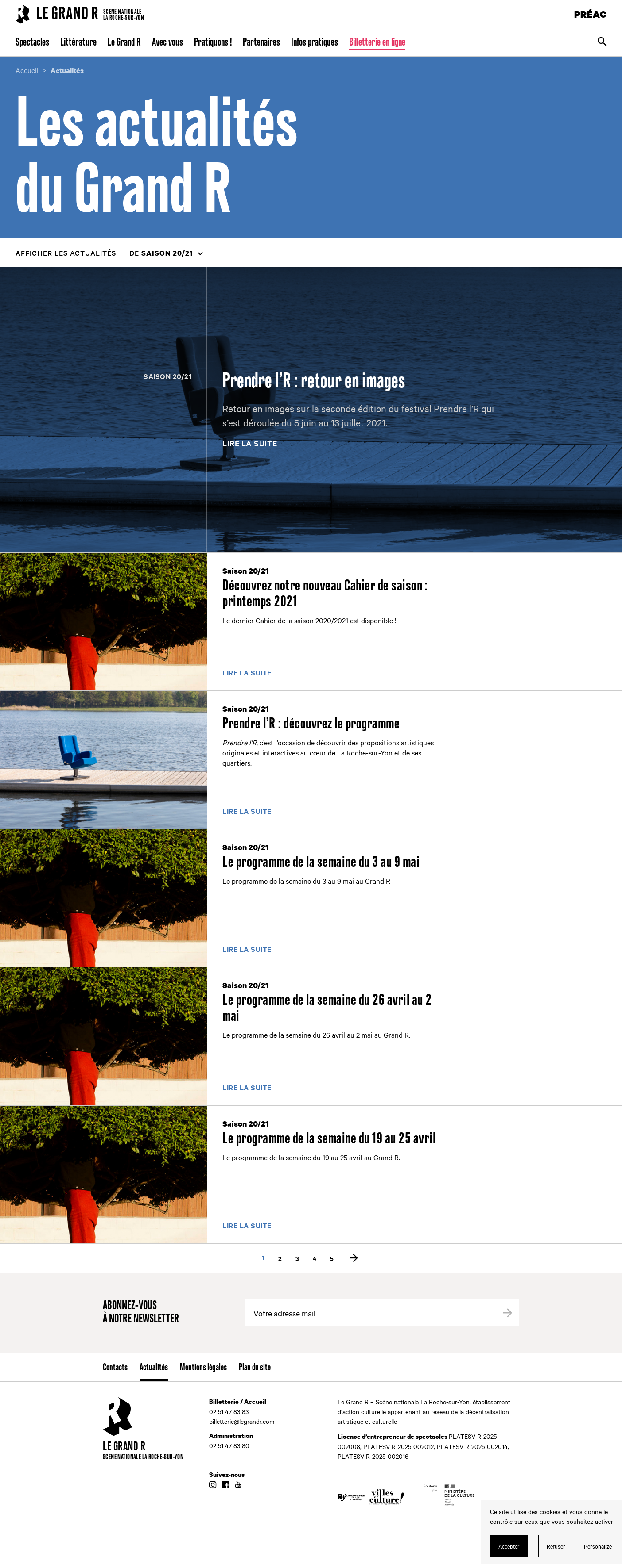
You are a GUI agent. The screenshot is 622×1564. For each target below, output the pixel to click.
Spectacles (32, 42)
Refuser (556, 1546)
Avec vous (167, 42)
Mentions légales (203, 1367)
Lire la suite (249, 443)
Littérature (78, 42)
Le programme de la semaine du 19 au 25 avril (328, 1139)
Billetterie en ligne (377, 42)
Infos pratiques (314, 42)
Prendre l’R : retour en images (313, 381)
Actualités (154, 1367)
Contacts (115, 1367)
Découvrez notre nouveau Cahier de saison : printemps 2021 (325, 594)
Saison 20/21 (167, 376)
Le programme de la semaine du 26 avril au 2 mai (327, 1008)
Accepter (509, 1546)
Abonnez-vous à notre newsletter (141, 1312)
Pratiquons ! (213, 42)
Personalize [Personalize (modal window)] (598, 1546)
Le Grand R (124, 42)
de (161, 253)
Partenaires (261, 42)
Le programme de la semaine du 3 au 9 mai (321, 862)
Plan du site (255, 1367)
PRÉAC (590, 14)
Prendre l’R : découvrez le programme (311, 724)
